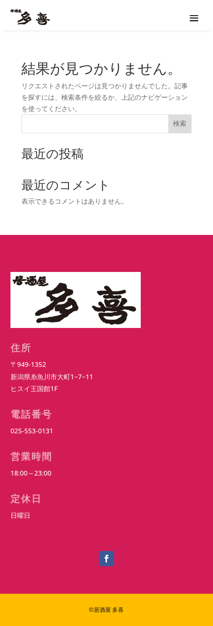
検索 (179, 123)
